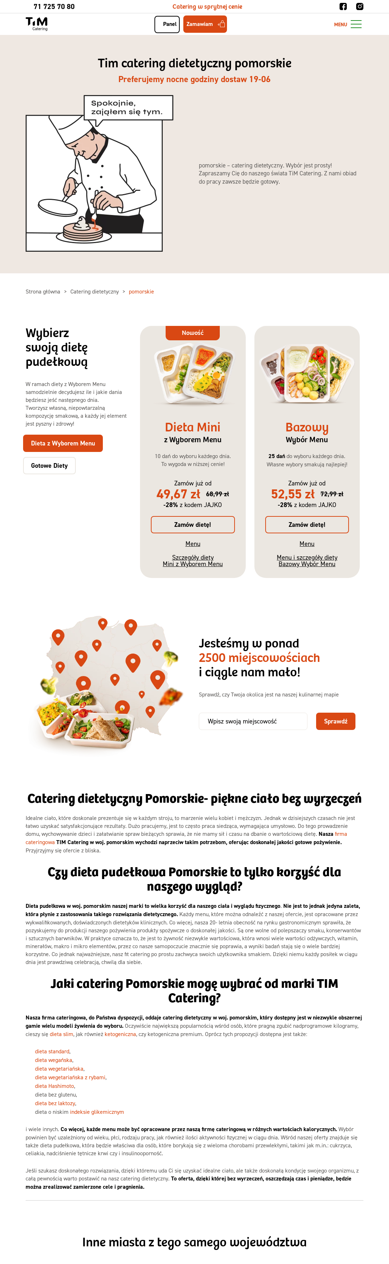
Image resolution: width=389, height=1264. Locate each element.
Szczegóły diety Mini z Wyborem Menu (193, 560)
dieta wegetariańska (59, 1068)
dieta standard (52, 1051)
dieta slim (61, 1033)
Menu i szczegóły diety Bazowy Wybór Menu (307, 560)
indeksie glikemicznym (97, 1111)
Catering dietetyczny (95, 291)
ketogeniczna (120, 1033)
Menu (192, 543)
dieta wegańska (53, 1059)
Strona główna (44, 291)
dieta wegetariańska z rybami (70, 1077)
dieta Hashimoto (54, 1085)
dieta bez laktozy (55, 1103)
